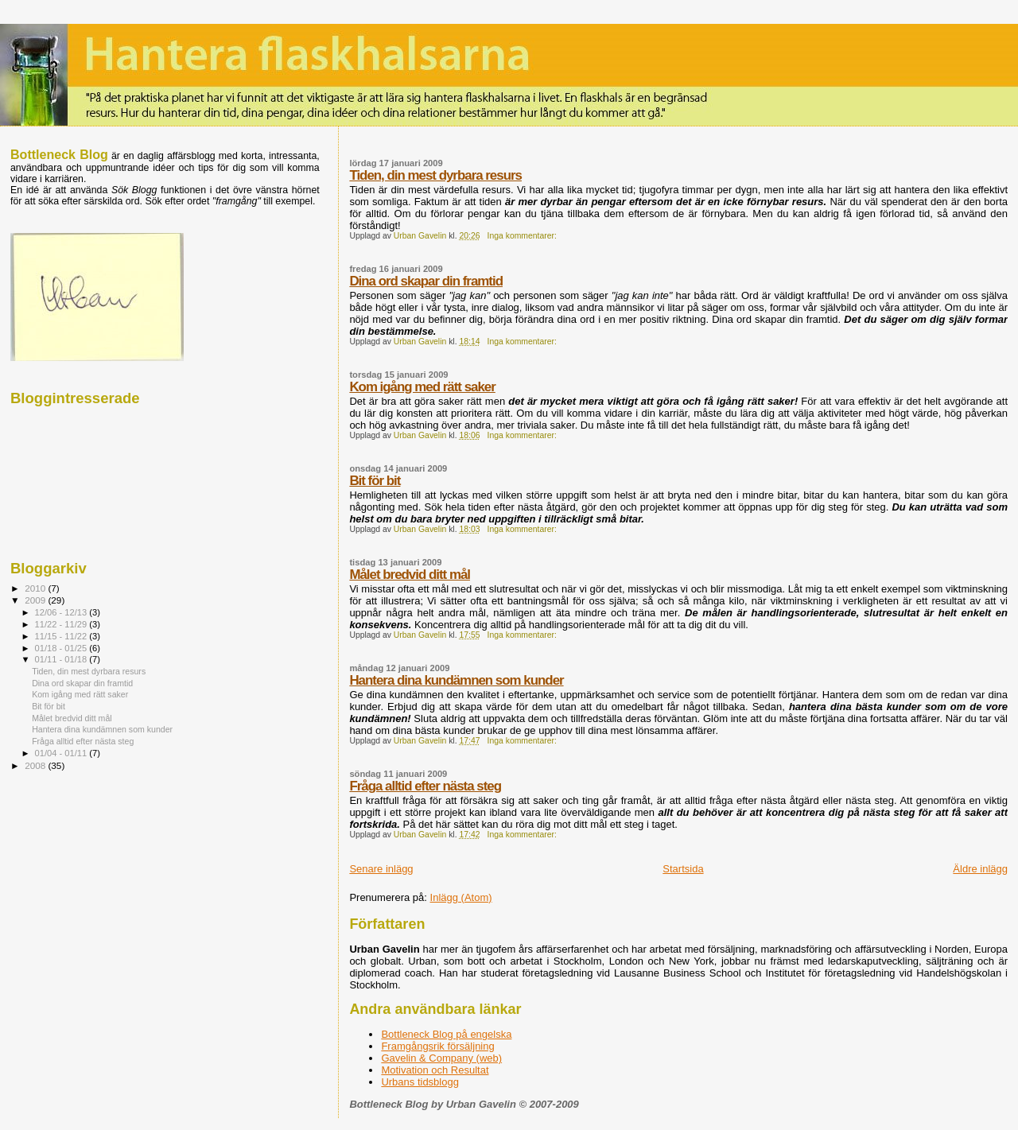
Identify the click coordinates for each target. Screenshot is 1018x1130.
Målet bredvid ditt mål (409, 574)
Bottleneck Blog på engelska (446, 1034)
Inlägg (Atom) (461, 897)
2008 (36, 765)
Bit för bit (374, 480)
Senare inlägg (381, 869)
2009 (36, 600)
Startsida (682, 869)
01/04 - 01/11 (62, 753)
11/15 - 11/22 (62, 636)
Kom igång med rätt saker (422, 386)
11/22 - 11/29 (62, 624)
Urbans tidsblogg (420, 1082)
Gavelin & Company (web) (441, 1058)
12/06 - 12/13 (62, 612)
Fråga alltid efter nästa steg (425, 786)
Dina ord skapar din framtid (426, 281)
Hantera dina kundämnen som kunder (456, 680)
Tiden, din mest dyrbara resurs (435, 175)
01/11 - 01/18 (62, 659)
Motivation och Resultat (434, 1070)
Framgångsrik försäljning (437, 1046)
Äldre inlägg (980, 869)
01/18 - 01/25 (62, 648)
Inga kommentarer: (523, 235)
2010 (36, 588)
